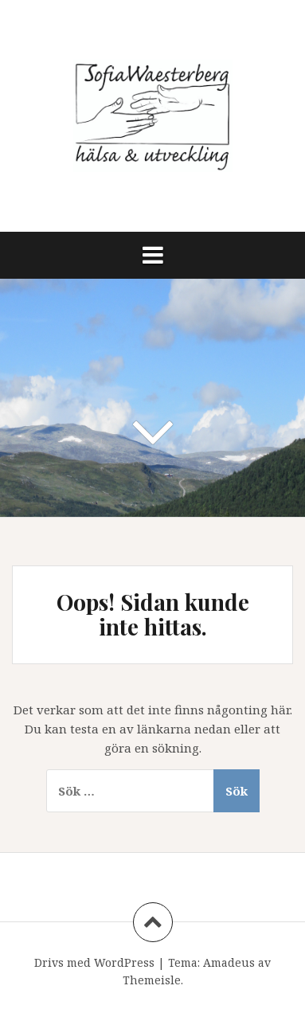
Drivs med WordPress (94, 962)
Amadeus (229, 962)
